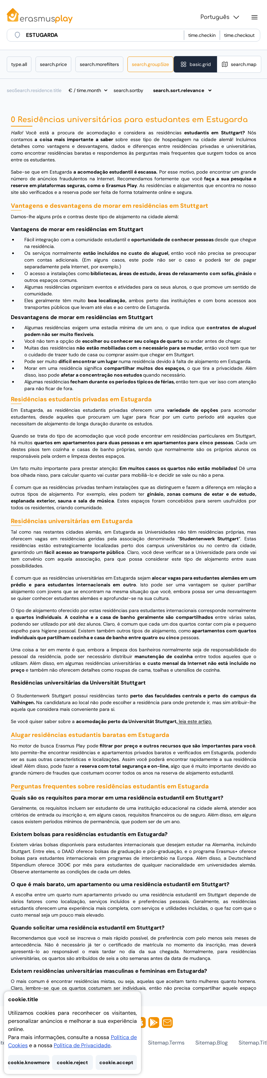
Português (220, 17)
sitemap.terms (166, 1042)
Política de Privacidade (82, 1045)
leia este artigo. (194, 721)
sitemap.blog (211, 1042)
